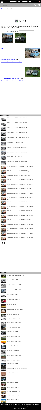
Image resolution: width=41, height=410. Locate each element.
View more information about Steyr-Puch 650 (11, 62)
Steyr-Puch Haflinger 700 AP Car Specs (10, 78)
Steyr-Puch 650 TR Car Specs (8, 59)
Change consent (28, 406)
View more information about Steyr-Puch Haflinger (13, 80)
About (15, 408)
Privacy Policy (20, 408)
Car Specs (3, 8)
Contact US (25, 408)
